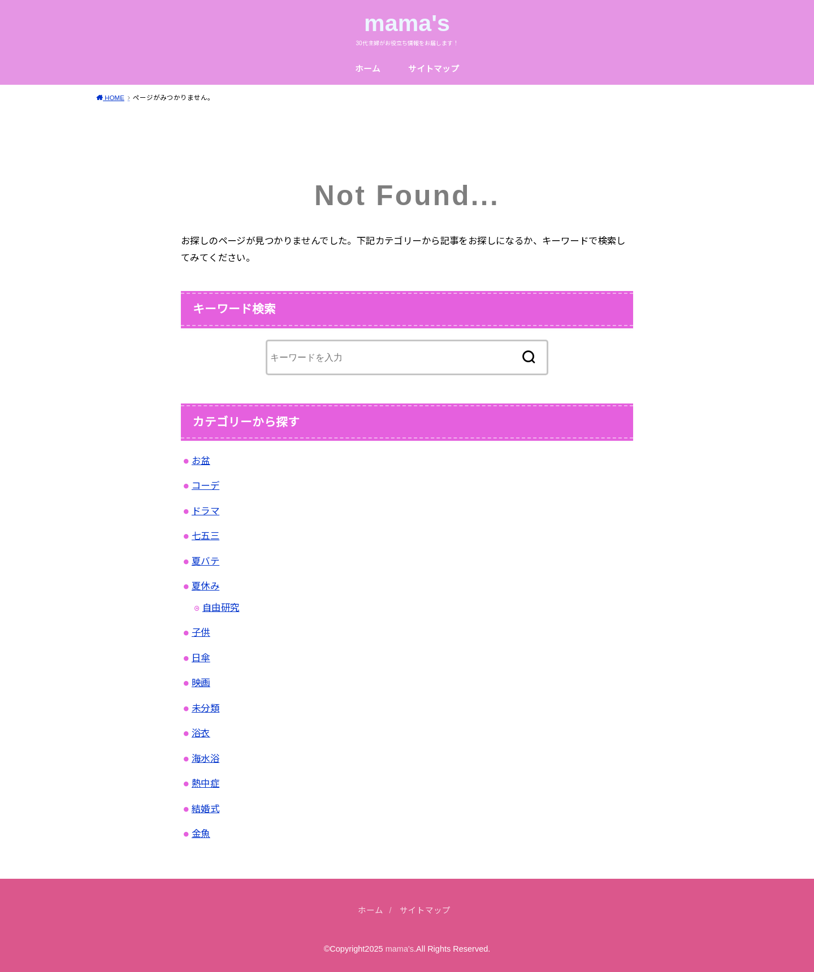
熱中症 (205, 783)
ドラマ (205, 511)
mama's (407, 23)
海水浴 (205, 758)
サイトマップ (433, 68)
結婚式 (205, 809)
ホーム (367, 68)
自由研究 (221, 607)
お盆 (201, 460)
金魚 (201, 833)
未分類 (205, 708)
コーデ (205, 485)
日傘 (201, 658)
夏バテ (205, 561)
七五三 (205, 536)
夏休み (205, 586)
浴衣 (201, 733)
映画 (201, 683)
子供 (201, 632)
